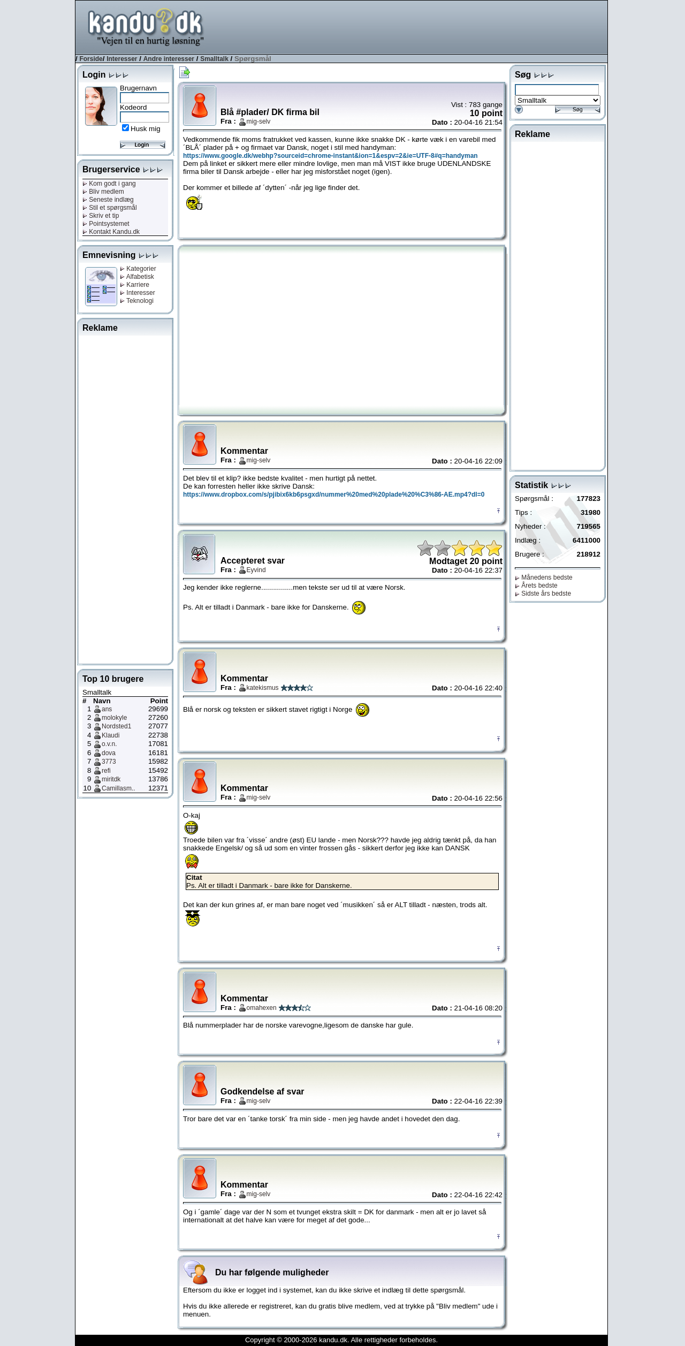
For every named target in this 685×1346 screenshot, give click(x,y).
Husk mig (146, 129)
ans (107, 709)
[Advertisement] (412, 26)
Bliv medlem (103, 191)
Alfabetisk (137, 276)
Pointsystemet (106, 223)
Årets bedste (536, 585)
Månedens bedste (544, 577)
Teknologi (137, 301)
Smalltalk (214, 59)
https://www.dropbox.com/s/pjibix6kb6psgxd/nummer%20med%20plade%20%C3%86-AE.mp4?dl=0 (333, 494)
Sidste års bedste (543, 593)
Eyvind (256, 570)
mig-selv (259, 121)
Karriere (134, 284)
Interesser (121, 59)
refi (106, 770)
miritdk (111, 779)
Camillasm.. (118, 788)
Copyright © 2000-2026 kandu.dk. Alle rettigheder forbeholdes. (341, 1340)
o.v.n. (109, 744)
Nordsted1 (116, 726)
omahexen (262, 1008)
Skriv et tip (100, 215)
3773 (109, 761)
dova (109, 753)
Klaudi (110, 735)
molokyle (114, 717)
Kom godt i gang (109, 183)
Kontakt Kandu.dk (111, 231)
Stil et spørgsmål (109, 207)
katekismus (263, 687)
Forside (90, 59)
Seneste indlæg (108, 199)
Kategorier (138, 268)
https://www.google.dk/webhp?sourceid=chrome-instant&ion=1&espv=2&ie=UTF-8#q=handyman (330, 155)
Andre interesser (168, 59)
